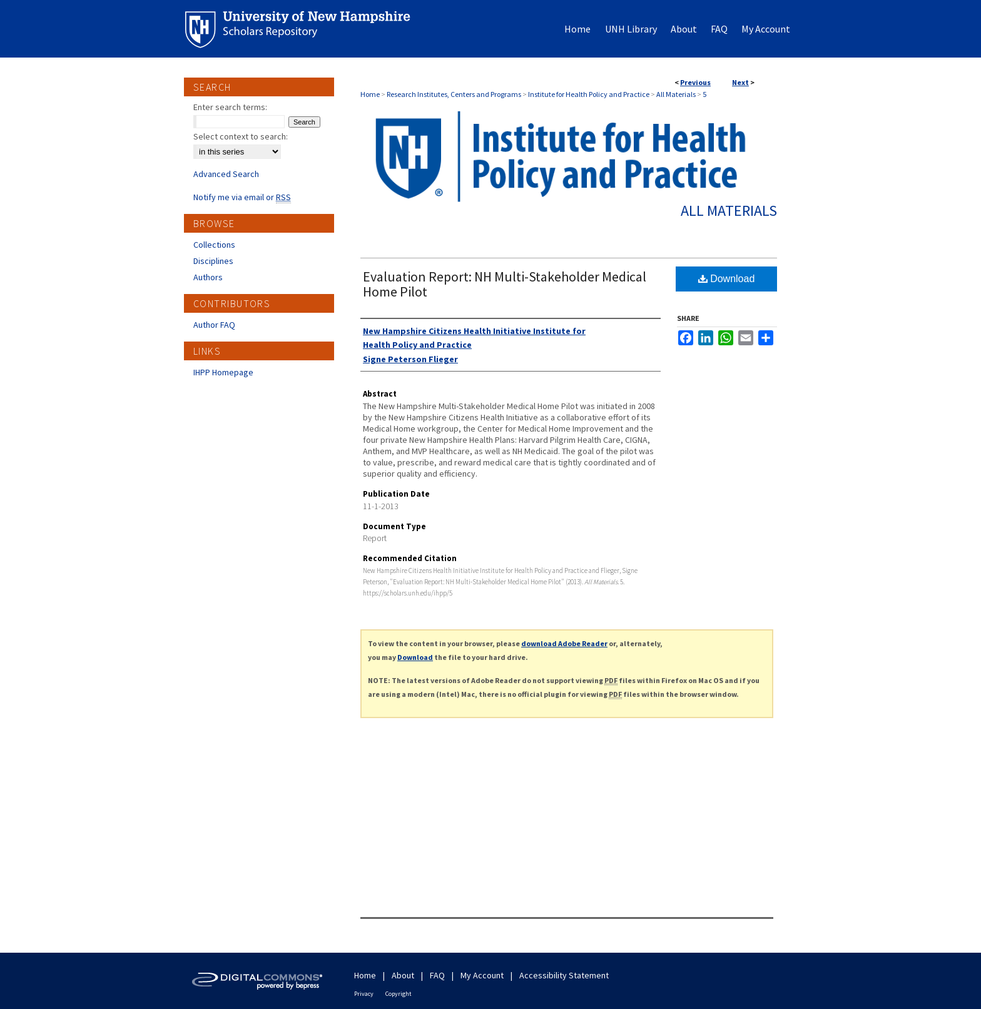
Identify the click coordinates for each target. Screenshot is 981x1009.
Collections (214, 244)
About (403, 975)
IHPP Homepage (223, 372)
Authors (208, 277)
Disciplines (213, 260)
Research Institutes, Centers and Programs (454, 94)
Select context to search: (240, 136)
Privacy (364, 994)
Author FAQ (214, 324)
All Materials (676, 94)
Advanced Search (226, 174)
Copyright (398, 994)
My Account (482, 975)
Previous (695, 82)
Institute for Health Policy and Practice (588, 94)
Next (740, 82)
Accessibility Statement (564, 975)
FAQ (437, 975)
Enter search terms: (230, 107)
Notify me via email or (242, 197)
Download (726, 278)
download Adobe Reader (564, 643)
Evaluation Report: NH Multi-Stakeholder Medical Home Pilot (504, 284)
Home (370, 94)
